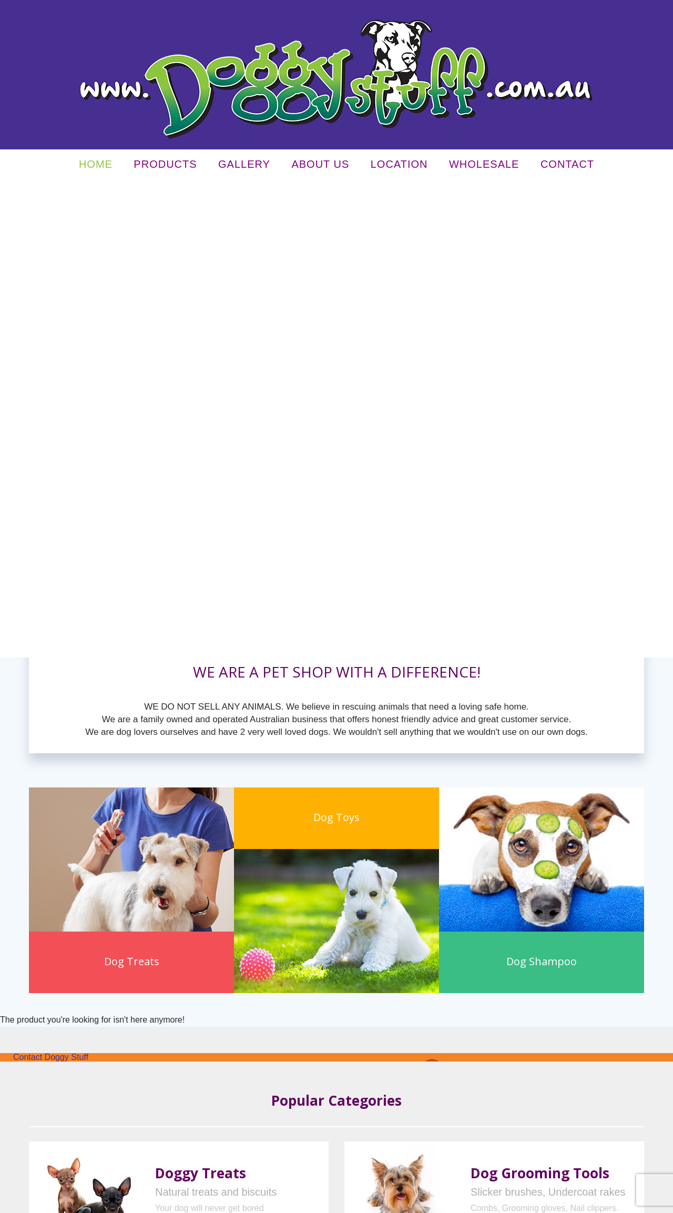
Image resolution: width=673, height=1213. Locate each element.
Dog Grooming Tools (540, 697)
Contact (567, 167)
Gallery (244, 167)
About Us (320, 167)
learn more (175, 759)
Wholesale (484, 167)
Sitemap (227, 1201)
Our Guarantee (434, 1015)
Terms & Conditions (184, 1201)
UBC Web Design (503, 1201)
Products (165, 167)
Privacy (141, 1201)
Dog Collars (192, 821)
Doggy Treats (200, 697)
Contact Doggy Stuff (50, 581)
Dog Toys (499, 821)
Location (399, 167)
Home (96, 167)
